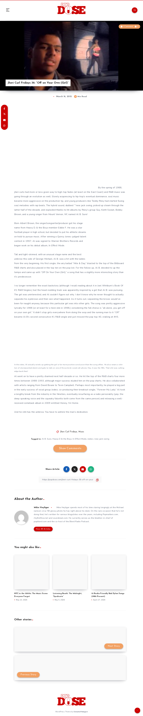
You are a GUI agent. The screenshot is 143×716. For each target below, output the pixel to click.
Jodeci (90, 439)
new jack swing (101, 439)
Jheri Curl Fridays (68, 432)
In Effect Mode (79, 439)
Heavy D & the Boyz (62, 439)
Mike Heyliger (41, 507)
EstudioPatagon (81, 712)
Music (81, 432)
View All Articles (43, 529)
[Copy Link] (70, 479)
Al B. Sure (46, 439)
